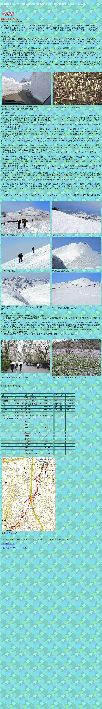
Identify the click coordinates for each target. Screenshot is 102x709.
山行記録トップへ (8, 544)
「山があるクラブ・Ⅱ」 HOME (14, 548)
